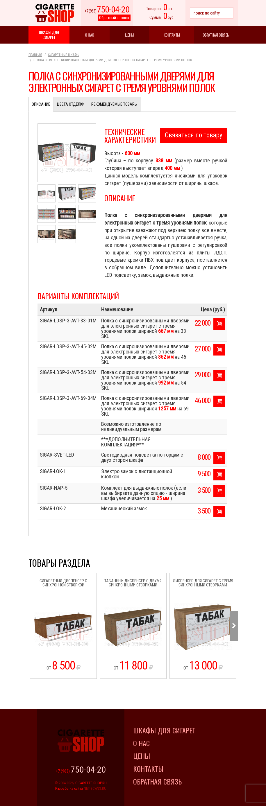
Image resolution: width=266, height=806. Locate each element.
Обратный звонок (114, 17)
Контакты (172, 35)
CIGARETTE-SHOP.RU (91, 783)
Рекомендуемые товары (114, 104)
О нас (89, 35)
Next (234, 626)
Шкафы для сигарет (49, 34)
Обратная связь (216, 35)
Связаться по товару (193, 135)
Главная (35, 55)
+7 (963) (107, 11)
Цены (129, 35)
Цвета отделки (71, 104)
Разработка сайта (69, 788)
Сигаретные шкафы (63, 55)
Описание (41, 104)
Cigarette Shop (54, 13)
